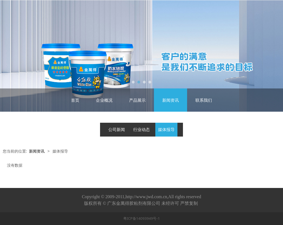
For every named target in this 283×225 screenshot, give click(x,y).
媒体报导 (166, 129)
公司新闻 (116, 129)
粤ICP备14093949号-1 (141, 218)
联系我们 (203, 100)
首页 (75, 100)
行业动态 (141, 129)
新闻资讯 (170, 100)
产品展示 (137, 100)
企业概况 (104, 100)
